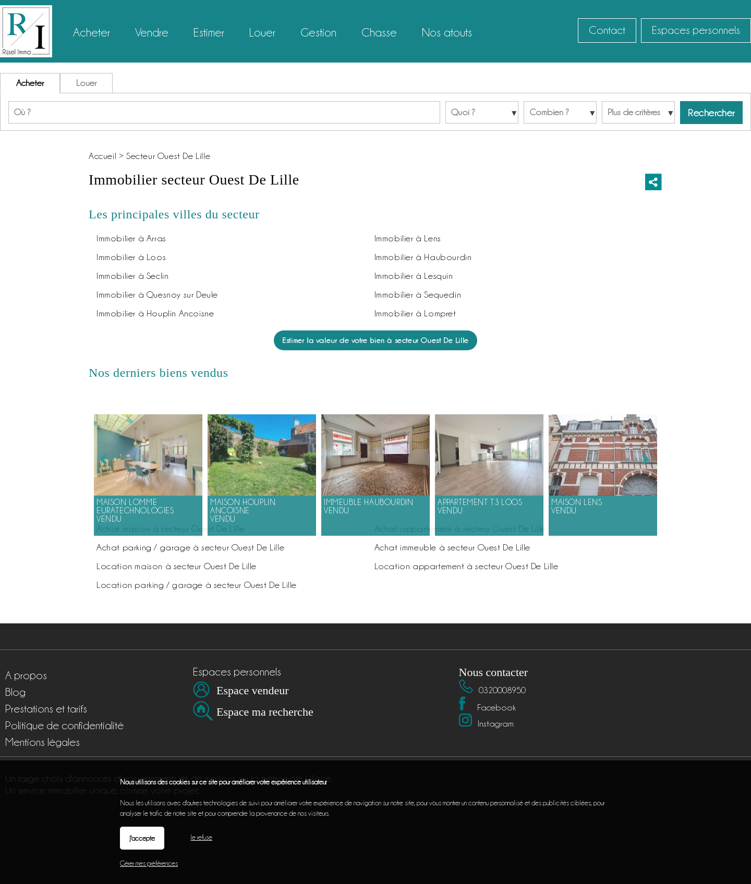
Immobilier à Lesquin (413, 275)
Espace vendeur (252, 690)
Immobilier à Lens (407, 238)
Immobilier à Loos (131, 257)
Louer (86, 83)
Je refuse (201, 837)
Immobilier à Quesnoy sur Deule (157, 294)
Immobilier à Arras (131, 238)
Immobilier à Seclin (132, 275)
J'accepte (142, 838)
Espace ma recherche (264, 711)
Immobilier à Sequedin (418, 294)
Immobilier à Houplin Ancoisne (155, 313)
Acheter (30, 83)
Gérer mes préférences (149, 863)
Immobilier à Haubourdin (423, 257)
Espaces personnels (696, 30)
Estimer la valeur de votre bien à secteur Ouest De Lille (375, 340)
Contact (607, 30)
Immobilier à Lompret (415, 313)
